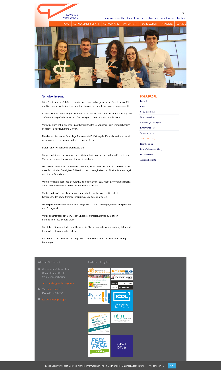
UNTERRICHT (130, 23)
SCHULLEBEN (149, 23)
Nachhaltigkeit (146, 143)
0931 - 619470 (54, 289)
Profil (142, 106)
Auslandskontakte (148, 159)
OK (171, 365)
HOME (66, 23)
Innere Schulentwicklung (151, 149)
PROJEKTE (167, 23)
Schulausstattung (148, 117)
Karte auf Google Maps (54, 299)
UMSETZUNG (146, 154)
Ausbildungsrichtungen (150, 122)
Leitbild (143, 101)
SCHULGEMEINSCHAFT (86, 23)
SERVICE (181, 23)
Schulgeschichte (147, 111)
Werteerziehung (147, 133)
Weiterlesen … (156, 365)
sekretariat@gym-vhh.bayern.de (58, 283)
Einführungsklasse (148, 127)
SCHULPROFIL (111, 23)
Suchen (183, 13)
